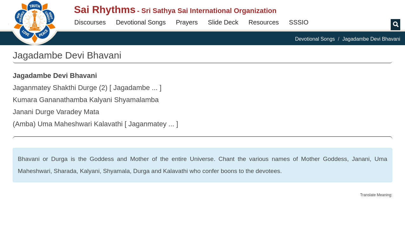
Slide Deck (223, 22)
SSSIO (298, 22)
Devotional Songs (141, 22)
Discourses (90, 22)
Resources (263, 22)
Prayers (187, 22)
